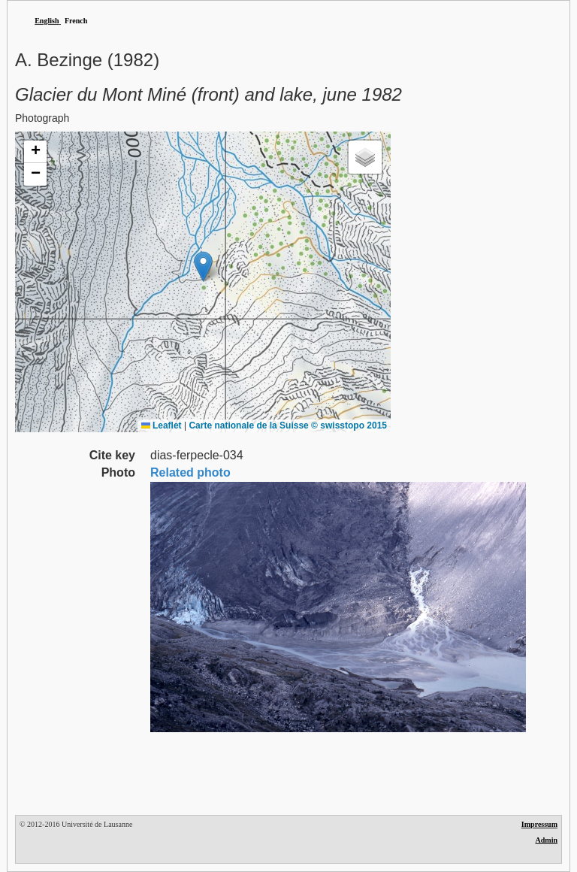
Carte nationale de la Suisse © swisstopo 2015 (288, 425)
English (47, 21)
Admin (546, 840)
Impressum (539, 824)
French (76, 21)
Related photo (190, 472)
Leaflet (161, 425)
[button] (203, 266)
